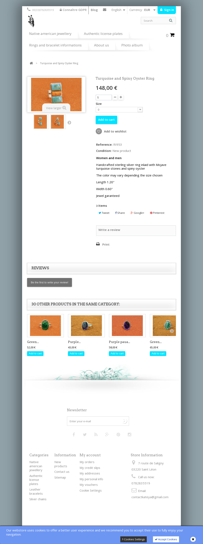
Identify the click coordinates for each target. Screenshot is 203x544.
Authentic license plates (103, 33)
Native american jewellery (50, 33)
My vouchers (89, 485)
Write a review (109, 230)
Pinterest (157, 213)
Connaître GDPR (73, 10)
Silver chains (38, 499)
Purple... (74, 342)
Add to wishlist (115, 131)
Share (120, 213)
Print (106, 244)
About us (101, 45)
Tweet (104, 213)
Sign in (168, 10)
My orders (87, 462)
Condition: (104, 151)
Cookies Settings (133, 539)
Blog (94, 10)
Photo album (132, 45)
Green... (33, 342)
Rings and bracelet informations (55, 45)
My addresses (90, 473)
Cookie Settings (91, 490)
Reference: (104, 145)
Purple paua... (119, 342)
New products (60, 464)
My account (90, 455)
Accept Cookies (166, 539)
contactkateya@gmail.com (149, 497)
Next (69, 122)
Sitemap (60, 477)
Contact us (104, 10)
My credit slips (90, 468)
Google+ (137, 213)
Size (99, 104)
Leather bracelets (36, 491)
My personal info (91, 479)
